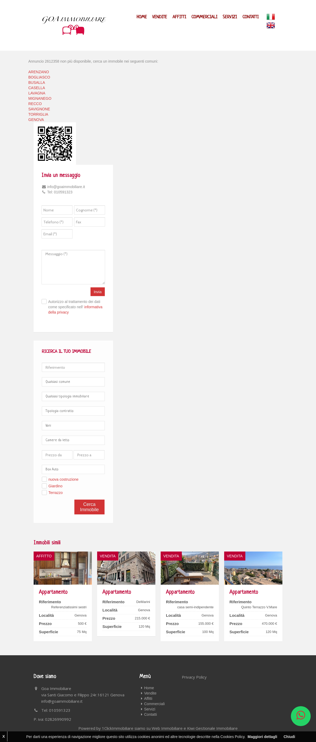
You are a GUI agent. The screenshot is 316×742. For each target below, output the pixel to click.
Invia (98, 292)
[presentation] (98, 235)
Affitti (179, 17)
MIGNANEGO (39, 98)
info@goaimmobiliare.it (62, 701)
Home (142, 17)
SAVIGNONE (39, 109)
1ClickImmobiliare (117, 728)
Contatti (250, 17)
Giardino (55, 486)
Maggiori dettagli (262, 737)
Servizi (230, 17)
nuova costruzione (63, 479)
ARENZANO (38, 72)
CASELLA (36, 88)
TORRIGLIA (38, 114)
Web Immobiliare (167, 728)
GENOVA (36, 120)
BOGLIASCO (39, 77)
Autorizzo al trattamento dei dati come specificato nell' (75, 307)
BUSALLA (36, 82)
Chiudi (289, 737)
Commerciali (205, 17)
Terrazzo (55, 493)
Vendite (160, 17)
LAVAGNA (36, 93)
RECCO (35, 104)
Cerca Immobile (89, 507)
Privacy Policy (194, 677)
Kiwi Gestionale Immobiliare (212, 728)
